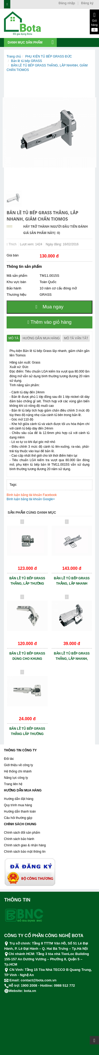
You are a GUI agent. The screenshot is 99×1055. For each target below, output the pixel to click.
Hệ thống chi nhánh (18, 771)
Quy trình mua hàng (18, 805)
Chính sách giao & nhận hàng (25, 845)
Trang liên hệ (13, 784)
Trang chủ (14, 56)
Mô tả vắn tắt (76, 338)
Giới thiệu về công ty (18, 765)
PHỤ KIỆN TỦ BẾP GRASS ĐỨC (48, 56)
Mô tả (13, 338)
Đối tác (9, 759)
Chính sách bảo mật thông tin (24, 851)
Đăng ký (87, 3)
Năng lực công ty (16, 778)
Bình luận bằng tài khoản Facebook (32, 495)
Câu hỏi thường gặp (18, 818)
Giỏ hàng (94, 22)
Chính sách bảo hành (19, 839)
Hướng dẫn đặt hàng (18, 799)
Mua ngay (50, 306)
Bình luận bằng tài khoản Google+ (31, 499)
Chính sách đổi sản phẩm (22, 832)
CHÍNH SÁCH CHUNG (20, 824)
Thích (12, 244)
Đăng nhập (67, 3)
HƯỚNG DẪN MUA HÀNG (22, 790)
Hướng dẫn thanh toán (20, 811)
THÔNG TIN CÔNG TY (20, 750)
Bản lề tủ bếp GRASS (26, 61)
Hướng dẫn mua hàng (41, 338)
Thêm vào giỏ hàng (49, 322)
